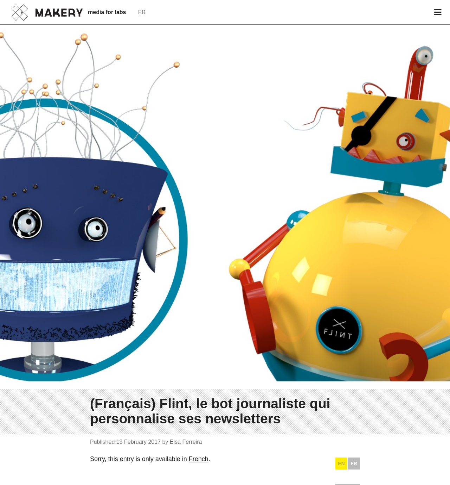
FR (354, 463)
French (198, 458)
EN (341, 463)
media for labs (107, 12)
